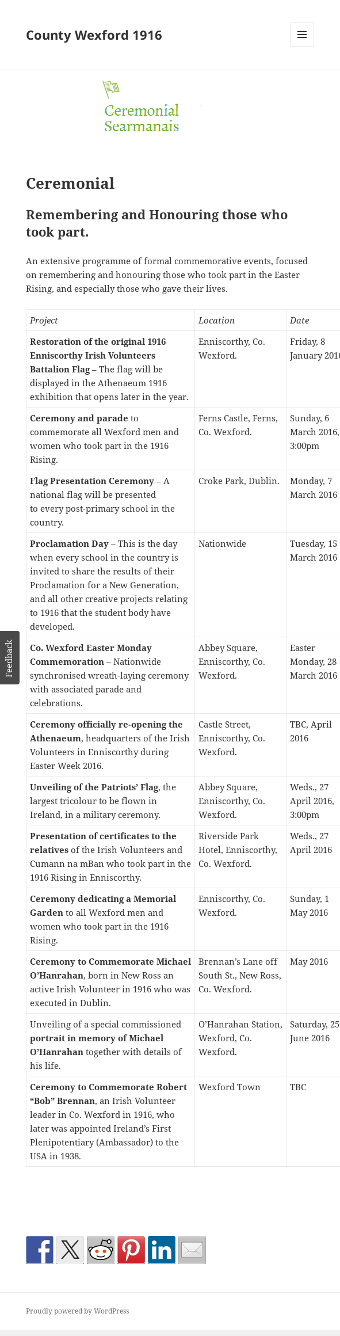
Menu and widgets (302, 46)
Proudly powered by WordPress (77, 1311)
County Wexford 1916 (94, 34)
